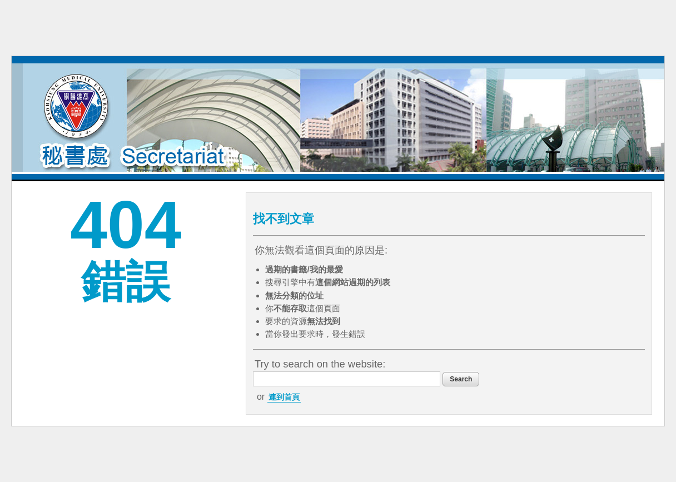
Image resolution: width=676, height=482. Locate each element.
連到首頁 (284, 396)
